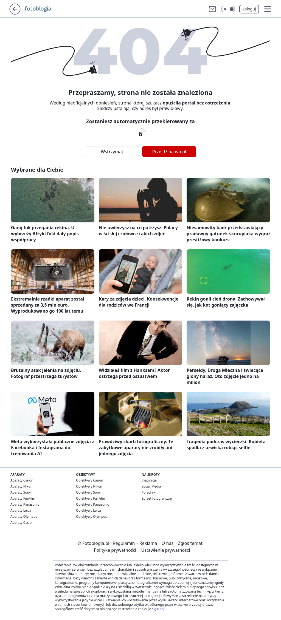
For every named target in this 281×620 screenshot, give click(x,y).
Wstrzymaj (112, 152)
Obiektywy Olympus (91, 516)
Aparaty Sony (20, 492)
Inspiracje (149, 480)
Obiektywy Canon (89, 480)
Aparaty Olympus (23, 516)
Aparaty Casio (21, 522)
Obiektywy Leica (88, 510)
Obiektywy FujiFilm (90, 498)
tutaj (160, 609)
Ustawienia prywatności (164, 550)
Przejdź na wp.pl (169, 152)
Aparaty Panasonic (24, 504)
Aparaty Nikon (21, 486)
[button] (267, 9)
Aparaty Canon (21, 480)
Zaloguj (249, 9)
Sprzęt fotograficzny (157, 498)
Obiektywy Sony (88, 492)
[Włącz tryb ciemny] (228, 9)
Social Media (151, 486)
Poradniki (149, 492)
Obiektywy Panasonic (92, 504)
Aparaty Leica (20, 510)
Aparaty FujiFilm (22, 498)
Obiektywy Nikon (89, 486)
